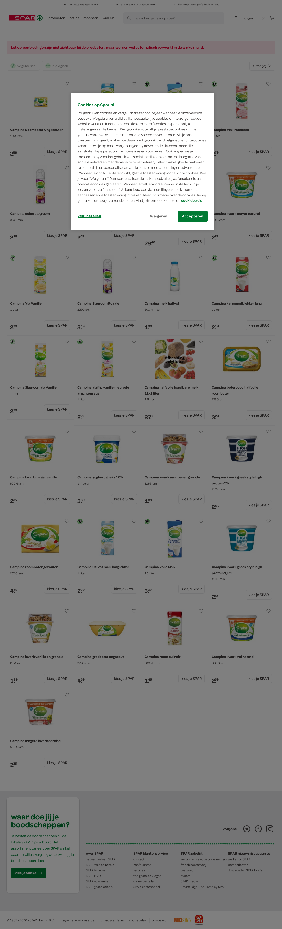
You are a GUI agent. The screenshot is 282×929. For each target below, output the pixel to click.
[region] (142, 161)
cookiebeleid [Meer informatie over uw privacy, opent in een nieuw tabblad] (191, 200)
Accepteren (193, 216)
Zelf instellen (89, 215)
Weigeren (159, 216)
